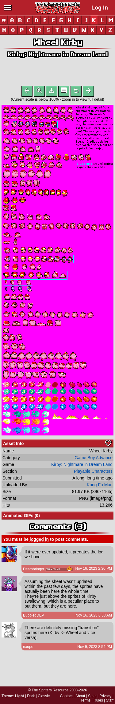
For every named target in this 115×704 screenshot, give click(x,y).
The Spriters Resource (50, 690)
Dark (31, 696)
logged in (39, 540)
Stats (92, 696)
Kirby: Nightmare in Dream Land (58, 54)
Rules (98, 700)
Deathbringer (33, 570)
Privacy (105, 696)
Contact (66, 696)
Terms (86, 700)
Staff (109, 700)
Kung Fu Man (100, 485)
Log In (99, 8)
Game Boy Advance (94, 458)
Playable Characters (93, 472)
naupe (28, 648)
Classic (44, 696)
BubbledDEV (33, 616)
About (80, 696)
